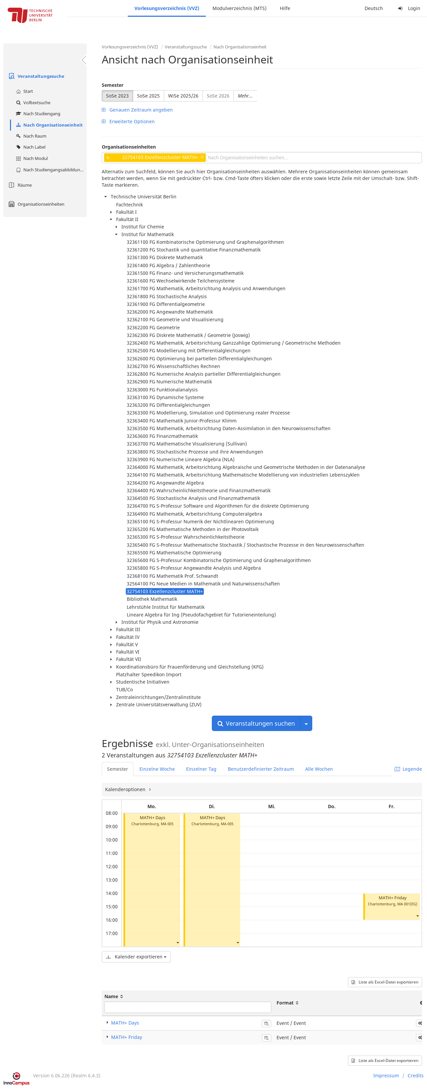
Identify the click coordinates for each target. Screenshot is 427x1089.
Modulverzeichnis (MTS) (239, 8)
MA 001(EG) (407, 903)
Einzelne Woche (157, 769)
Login (408, 8)
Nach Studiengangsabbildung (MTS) (50, 170)
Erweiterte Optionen (128, 121)
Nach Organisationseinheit (48, 125)
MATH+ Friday (393, 898)
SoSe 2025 (148, 96)
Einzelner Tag (201, 769)
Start (23, 91)
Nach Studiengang (37, 114)
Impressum (386, 1075)
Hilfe (285, 8)
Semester (112, 85)
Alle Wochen (319, 769)
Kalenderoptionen (126, 789)
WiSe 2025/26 (183, 96)
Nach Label (29, 147)
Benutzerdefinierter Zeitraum (261, 769)
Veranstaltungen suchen (256, 723)
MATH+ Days (152, 818)
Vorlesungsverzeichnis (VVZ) (166, 8)
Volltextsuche (32, 103)
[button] (177, 942)
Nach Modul (31, 158)
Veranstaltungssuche (35, 76)
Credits (416, 1075)
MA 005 (167, 823)
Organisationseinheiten (35, 204)
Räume (19, 185)
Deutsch (374, 8)
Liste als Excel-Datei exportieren (385, 982)
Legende (408, 769)
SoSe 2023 (117, 96)
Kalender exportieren (136, 956)
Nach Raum (30, 136)
